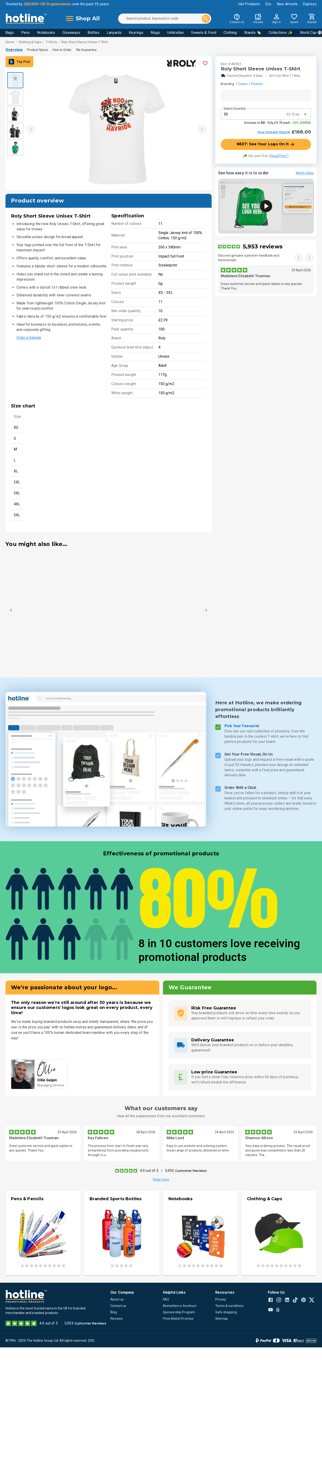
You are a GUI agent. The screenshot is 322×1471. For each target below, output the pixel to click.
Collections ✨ (281, 32)
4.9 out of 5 (149, 1170)
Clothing (230, 32)
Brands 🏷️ (252, 32)
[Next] (206, 610)
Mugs (155, 32)
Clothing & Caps (30, 42)
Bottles (93, 32)
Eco (268, 4)
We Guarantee (86, 50)
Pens (25, 32)
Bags (9, 32)
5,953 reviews (262, 246)
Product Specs (37, 50)
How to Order (62, 50)
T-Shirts (51, 42)
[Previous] (10, 610)
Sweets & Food (203, 32)
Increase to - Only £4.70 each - (277, 123)
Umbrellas (175, 32)
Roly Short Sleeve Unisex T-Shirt (84, 42)
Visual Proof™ (279, 156)
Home (9, 42)
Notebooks (46, 32)
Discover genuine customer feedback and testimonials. (248, 258)
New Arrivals (287, 4)
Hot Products (249, 4)
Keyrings (136, 32)
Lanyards (114, 32)
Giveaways (71, 32)
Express (310, 4)
